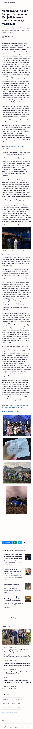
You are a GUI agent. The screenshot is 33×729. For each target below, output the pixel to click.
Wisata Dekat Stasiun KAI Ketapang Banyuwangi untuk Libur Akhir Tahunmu (17, 681)
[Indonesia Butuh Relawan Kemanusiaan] (28, 586)
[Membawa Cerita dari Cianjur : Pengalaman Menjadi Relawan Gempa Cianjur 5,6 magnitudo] (28, 557)
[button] (27, 2)
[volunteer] (13, 686)
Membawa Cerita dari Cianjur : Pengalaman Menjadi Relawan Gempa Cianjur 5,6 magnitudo (13, 556)
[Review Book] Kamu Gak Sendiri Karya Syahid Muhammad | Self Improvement (17, 664)
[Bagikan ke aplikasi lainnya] (25, 542)
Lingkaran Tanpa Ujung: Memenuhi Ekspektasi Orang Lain (16, 673)
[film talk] (6, 703)
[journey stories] (17, 703)
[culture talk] (17, 699)
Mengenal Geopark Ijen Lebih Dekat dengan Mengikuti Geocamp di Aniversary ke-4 (13, 598)
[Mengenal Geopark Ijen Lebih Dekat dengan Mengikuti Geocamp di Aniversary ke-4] (28, 599)
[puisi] (5, 708)
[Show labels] (10, 712)
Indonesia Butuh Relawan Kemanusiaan (11, 585)
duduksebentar (9, 3)
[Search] (30, 2)
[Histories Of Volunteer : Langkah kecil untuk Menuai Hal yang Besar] (28, 571)
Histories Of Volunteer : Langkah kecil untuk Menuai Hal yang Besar (12, 571)
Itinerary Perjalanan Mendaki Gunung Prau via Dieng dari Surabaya (16, 651)
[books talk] (14, 660)
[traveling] (13, 647)
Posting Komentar (16, 618)
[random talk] (14, 669)
